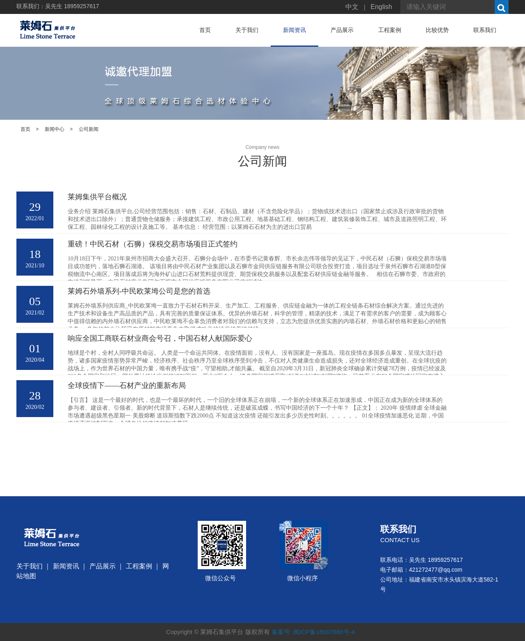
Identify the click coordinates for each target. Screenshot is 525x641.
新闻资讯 (294, 30)
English (381, 6)
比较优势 (437, 30)
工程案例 (389, 30)
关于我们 (246, 30)
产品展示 (342, 30)
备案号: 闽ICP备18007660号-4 (313, 631)
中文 (351, 6)
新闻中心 (54, 129)
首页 (205, 30)
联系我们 (484, 30)
